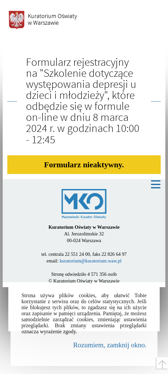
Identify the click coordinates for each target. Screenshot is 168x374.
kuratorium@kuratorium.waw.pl (90, 260)
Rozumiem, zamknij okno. (110, 345)
